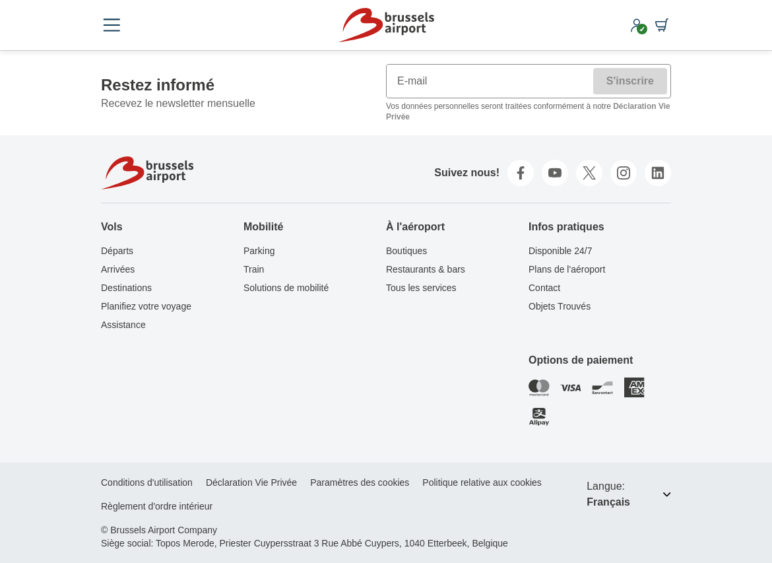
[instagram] (623, 173)
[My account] (637, 25)
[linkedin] (658, 173)
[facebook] (520, 173)
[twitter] (589, 173)
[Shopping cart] (662, 25)
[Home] (386, 25)
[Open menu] (111, 25)
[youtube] (555, 173)
